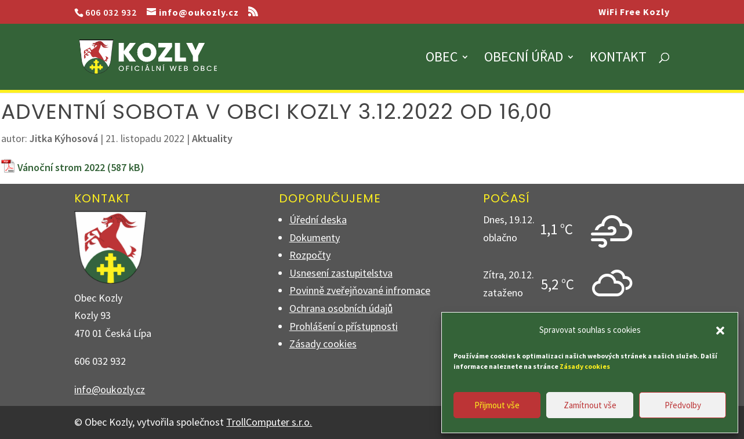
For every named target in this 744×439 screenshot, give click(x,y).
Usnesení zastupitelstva (341, 273)
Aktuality (212, 138)
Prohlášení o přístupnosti (343, 326)
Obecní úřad (523, 59)
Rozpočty (310, 255)
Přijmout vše (497, 405)
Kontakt (618, 59)
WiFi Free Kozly (634, 12)
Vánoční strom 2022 (61, 167)
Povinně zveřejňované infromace (359, 290)
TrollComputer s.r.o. (269, 422)
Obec (442, 59)
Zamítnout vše (590, 405)
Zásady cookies (323, 343)
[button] (720, 330)
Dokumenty (314, 237)
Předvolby (683, 405)
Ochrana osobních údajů (341, 308)
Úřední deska (318, 219)
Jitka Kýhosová (64, 138)
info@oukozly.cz (109, 389)
